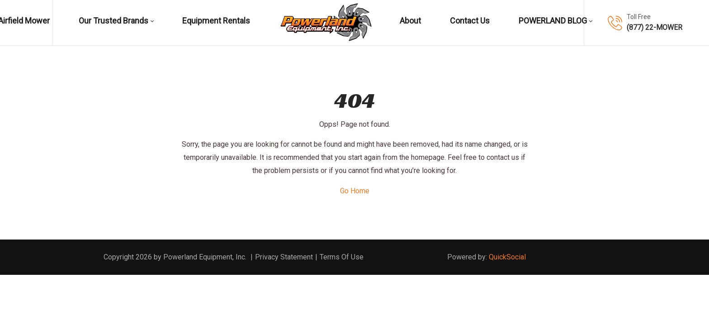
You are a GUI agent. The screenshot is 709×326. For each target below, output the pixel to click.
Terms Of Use (342, 257)
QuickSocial (507, 257)
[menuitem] (116, 22)
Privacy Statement (284, 257)
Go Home (354, 191)
